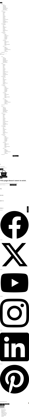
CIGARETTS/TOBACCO (8, 102)
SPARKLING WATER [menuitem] (7, 44)
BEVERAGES (4, 79)
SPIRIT (4, 70)
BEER (3, 128)
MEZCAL (4, 65)
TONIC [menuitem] (5, 50)
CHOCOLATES (6, 88)
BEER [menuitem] (3, 26)
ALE (3, 127)
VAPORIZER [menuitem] (6, 51)
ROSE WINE (4, 109)
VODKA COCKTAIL (5, 74)
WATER (5, 95)
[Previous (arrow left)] (1, 405)
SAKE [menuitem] (3, 14)
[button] (4, 409)
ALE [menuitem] (3, 25)
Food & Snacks (3, 134)
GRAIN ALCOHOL (5, 132)
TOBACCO (6, 100)
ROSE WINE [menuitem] (4, 7)
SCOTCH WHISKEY (5, 121)
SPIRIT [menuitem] (4, 17)
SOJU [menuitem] (4, 15)
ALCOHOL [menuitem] (4, 24)
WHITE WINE (4, 61)
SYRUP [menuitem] (4, 31)
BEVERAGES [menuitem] (4, 27)
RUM (3, 115)
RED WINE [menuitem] (4, 6)
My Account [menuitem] (3, 52)
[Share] (6, 404)
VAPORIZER (4, 73)
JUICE (5, 93)
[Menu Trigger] (1, 2)
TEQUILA (4, 71)
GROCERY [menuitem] (6, 37)
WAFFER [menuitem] (6, 39)
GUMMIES (6, 140)
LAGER (4, 80)
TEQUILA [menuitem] (4, 18)
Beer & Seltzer (3, 76)
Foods (4, 135)
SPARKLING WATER (7, 146)
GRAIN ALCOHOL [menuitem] (5, 30)
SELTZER (4, 69)
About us (1, 203)
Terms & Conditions (2, 206)
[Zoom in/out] (1, 404)
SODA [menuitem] (5, 43)
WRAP (5, 99)
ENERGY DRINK (7, 94)
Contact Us (27, 209)
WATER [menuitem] (5, 42)
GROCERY (6, 139)
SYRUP (4, 133)
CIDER (4, 81)
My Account (3, 154)
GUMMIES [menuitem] (6, 38)
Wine (2, 56)
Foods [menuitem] (4, 33)
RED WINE (4, 59)
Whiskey (1, 191)
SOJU (4, 67)
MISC (3, 148)
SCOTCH (4, 68)
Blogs (1, 204)
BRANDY (4, 64)
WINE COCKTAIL (5, 62)
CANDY (6, 87)
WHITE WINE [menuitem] (4, 9)
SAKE (3, 116)
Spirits (2, 63)
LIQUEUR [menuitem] (4, 29)
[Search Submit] (11, 185)
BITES (5, 86)
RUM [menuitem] (3, 13)
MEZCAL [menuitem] (4, 12)
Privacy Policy (1, 205)
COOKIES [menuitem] (6, 36)
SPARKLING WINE (5, 110)
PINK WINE (4, 58)
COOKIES (6, 89)
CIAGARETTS (6, 101)
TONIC (5, 152)
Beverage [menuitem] (4, 40)
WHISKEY (4, 75)
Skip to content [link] (2, 54)
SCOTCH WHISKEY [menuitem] (5, 19)
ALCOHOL (4, 77)
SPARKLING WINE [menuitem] (5, 8)
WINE (4, 57)
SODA (5, 145)
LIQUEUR (4, 82)
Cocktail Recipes (2, 197)
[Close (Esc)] (8, 404)
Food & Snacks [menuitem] (3, 32)
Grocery (1, 192)
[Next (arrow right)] (3, 405)
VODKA (4, 122)
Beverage (4, 92)
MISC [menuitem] (3, 46)
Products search (2, 166)
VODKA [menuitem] (4, 20)
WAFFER (6, 91)
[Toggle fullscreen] (3, 404)
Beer (0, 193)
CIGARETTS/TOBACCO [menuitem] (8, 49)
